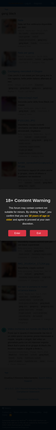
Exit (39, 233)
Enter (17, 233)
